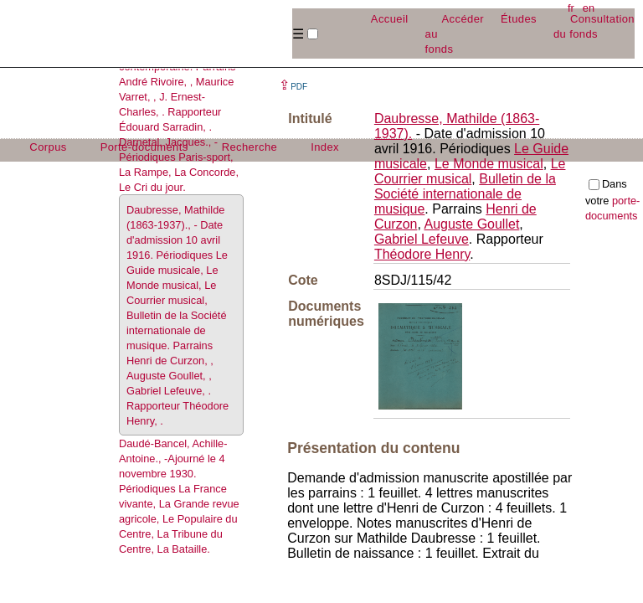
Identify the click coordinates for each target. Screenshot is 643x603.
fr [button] (571, 8)
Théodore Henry (422, 254)
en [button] (588, 8)
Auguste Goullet (471, 224)
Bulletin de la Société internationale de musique (465, 194)
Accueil (390, 19)
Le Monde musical (489, 164)
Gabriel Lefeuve (421, 239)
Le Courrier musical (470, 171)
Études (519, 19)
